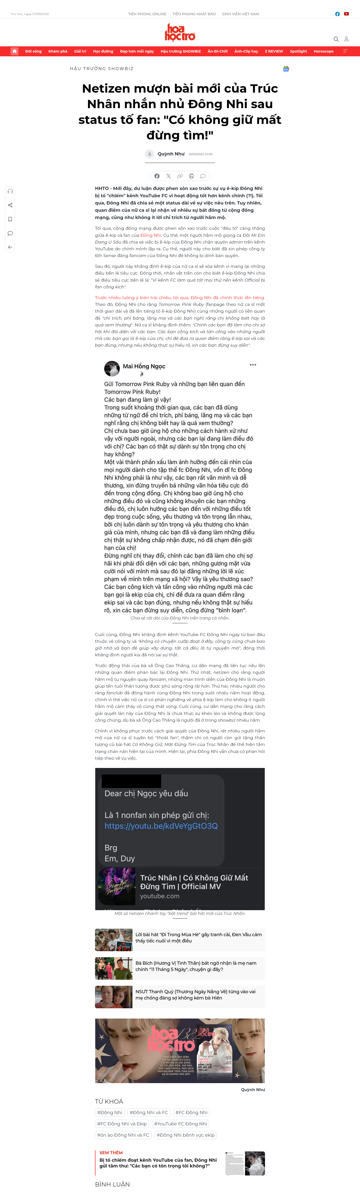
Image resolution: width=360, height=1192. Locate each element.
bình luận (203, 176)
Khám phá (57, 51)
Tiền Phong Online (147, 14)
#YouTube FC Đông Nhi (180, 1124)
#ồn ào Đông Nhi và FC (123, 1135)
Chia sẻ (10, 205)
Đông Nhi (150, 235)
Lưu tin (10, 219)
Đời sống (33, 51)
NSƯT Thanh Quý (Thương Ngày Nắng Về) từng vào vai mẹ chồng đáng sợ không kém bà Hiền (196, 995)
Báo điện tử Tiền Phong (180, 32)
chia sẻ (157, 176)
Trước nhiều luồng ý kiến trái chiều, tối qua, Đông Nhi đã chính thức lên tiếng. (180, 297)
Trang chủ (14, 51)
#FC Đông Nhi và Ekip (122, 1124)
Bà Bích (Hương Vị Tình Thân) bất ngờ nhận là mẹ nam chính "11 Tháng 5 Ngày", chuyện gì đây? (196, 966)
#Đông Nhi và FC (149, 1112)
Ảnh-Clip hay (246, 51)
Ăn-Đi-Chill (218, 51)
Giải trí (80, 51)
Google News (286, 69)
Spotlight (298, 51)
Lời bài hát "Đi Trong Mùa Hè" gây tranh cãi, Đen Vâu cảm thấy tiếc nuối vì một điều (199, 938)
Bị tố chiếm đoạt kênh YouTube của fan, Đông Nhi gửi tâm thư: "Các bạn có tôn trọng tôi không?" (158, 1163)
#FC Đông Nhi (192, 1112)
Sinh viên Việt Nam (241, 14)
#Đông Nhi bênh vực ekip (186, 1135)
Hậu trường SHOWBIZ (181, 51)
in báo (191, 176)
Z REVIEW (274, 51)
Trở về (10, 247)
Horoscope (324, 51)
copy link (180, 176)
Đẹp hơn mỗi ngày (137, 51)
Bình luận (10, 233)
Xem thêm (346, 51)
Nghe (10, 191)
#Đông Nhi (109, 1112)
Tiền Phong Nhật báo (194, 14)
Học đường (103, 51)
